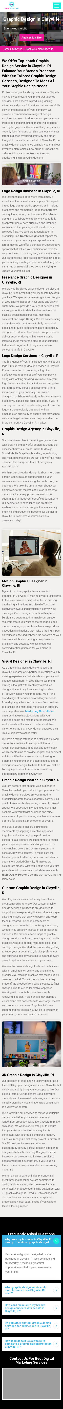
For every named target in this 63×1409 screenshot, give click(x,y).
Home (6, 49)
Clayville (17, 49)
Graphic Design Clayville (39, 49)
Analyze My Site (32, 37)
